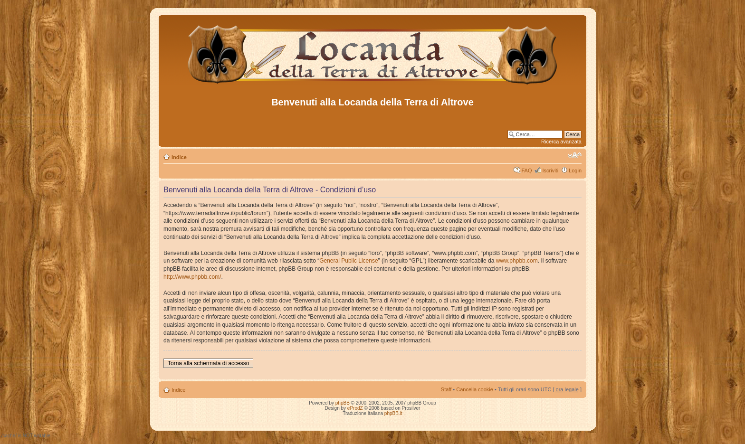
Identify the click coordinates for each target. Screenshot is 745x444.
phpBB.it (393, 413)
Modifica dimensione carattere (575, 155)
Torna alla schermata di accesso (208, 363)
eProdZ (355, 408)
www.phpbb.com (517, 260)
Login (575, 170)
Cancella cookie (474, 389)
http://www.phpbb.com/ (192, 277)
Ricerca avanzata (561, 141)
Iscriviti (550, 170)
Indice (179, 157)
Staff (446, 389)
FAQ (526, 170)
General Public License (348, 260)
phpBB (342, 403)
